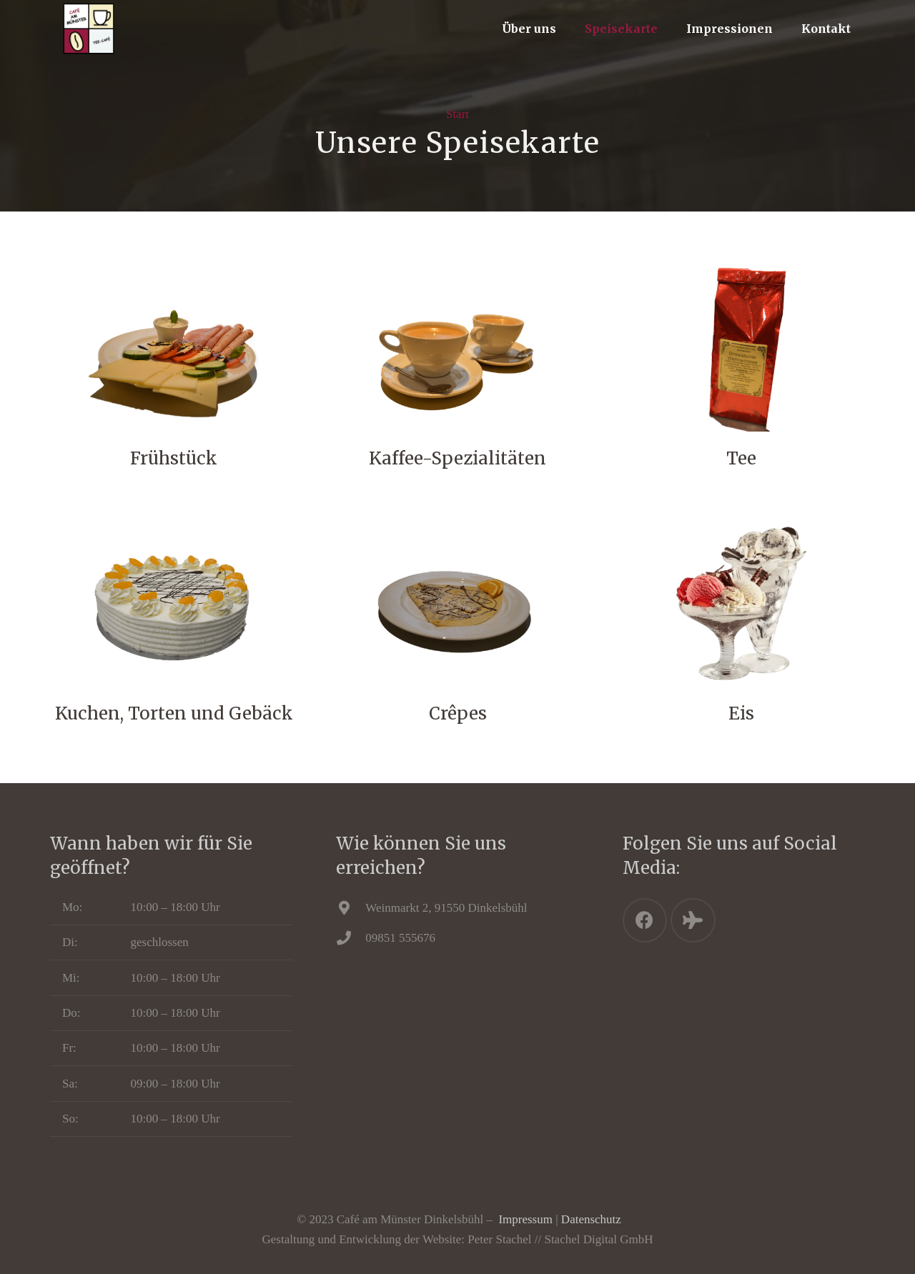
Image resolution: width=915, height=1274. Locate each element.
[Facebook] (645, 920)
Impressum (525, 1219)
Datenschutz (591, 1219)
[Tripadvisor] (693, 920)
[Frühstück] (173, 349)
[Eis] (741, 604)
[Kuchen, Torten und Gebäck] (173, 604)
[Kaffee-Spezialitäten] (457, 349)
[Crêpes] (457, 604)
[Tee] (741, 349)
